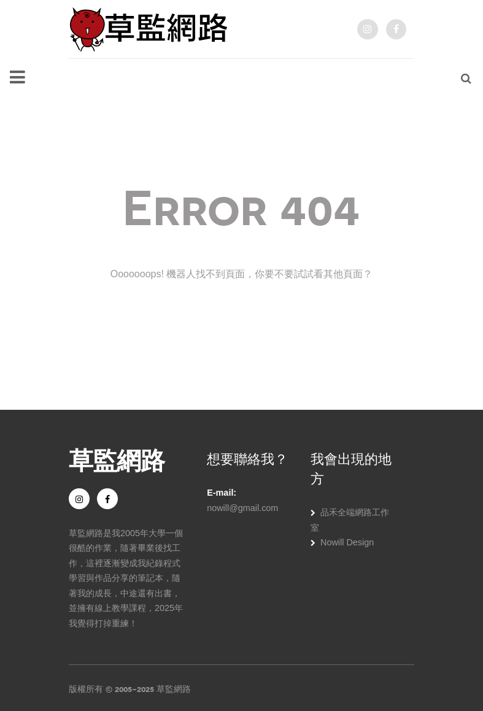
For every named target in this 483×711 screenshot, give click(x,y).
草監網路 (116, 458)
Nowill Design (347, 542)
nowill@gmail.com (242, 508)
